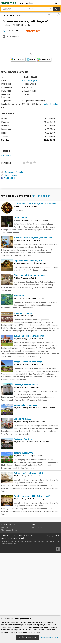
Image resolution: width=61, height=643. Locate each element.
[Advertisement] (30, 219)
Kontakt (26, 598)
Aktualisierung (9, 175)
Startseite (4, 590)
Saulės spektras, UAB (14, 598)
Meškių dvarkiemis (23, 375)
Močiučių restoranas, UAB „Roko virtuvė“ (33, 300)
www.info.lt (5, 604)
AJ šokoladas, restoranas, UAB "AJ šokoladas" (36, 266)
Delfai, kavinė (20, 280)
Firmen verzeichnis (26, 3)
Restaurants (6, 155)
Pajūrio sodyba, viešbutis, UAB (28, 323)
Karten (35, 587)
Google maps (17, 59)
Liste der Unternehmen (10, 15)
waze (31, 59)
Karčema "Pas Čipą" (23, 501)
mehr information (51, 104)
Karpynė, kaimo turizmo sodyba (29, 424)
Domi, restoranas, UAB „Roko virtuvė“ (32, 558)
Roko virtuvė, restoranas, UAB (28, 535)
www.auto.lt (15, 604)
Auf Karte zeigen (41, 258)
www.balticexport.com (9, 606)
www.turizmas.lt (26, 604)
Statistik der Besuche (12, 172)
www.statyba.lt (39, 604)
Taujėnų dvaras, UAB (23, 515)
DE (57, 3)
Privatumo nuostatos (38, 598)
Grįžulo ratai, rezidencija (25, 467)
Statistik (14, 601)
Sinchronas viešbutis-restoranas (29, 337)
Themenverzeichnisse (9, 592)
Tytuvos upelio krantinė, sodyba (29, 398)
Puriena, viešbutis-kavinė (26, 447)
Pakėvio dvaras (21, 358)
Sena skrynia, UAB (22, 481)
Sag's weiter (8, 178)
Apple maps (43, 59)
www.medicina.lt (52, 604)
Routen (39, 590)
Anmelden (22, 601)
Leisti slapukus (27, 637)
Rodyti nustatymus (49, 637)
